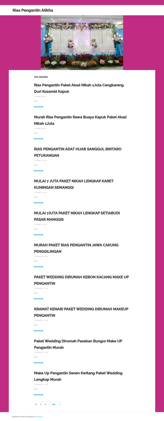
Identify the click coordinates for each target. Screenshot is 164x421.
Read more (38, 107)
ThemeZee (39, 417)
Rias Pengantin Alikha (35, 10)
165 (53, 404)
